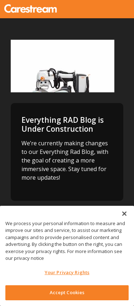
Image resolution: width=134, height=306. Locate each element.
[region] (67, 256)
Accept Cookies (67, 292)
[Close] (124, 214)
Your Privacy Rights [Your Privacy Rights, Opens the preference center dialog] (67, 272)
